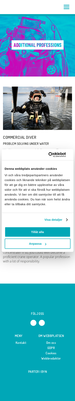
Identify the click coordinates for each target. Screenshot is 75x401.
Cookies (51, 353)
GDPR (51, 348)
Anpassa (37, 243)
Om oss (51, 342)
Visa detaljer (53, 219)
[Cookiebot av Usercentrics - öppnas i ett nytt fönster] (53, 154)
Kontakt (18, 343)
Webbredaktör (51, 358)
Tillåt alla (37, 232)
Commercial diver (19, 137)
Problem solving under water (26, 144)
